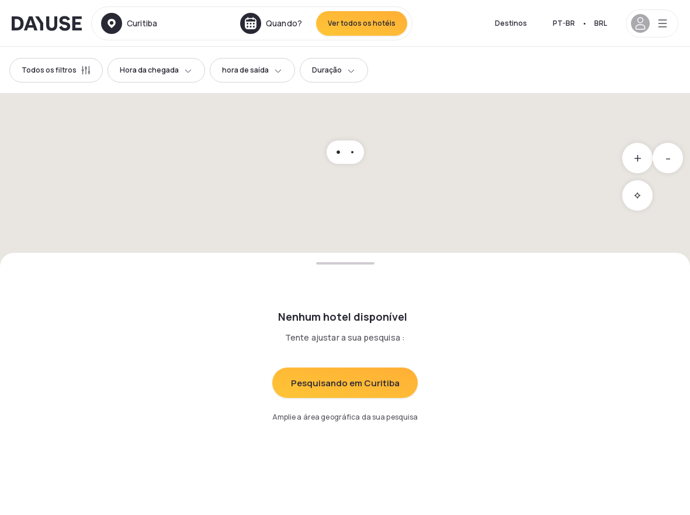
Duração (334, 70)
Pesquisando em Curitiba (345, 383)
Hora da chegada (156, 70)
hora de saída (252, 70)
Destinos (511, 23)
